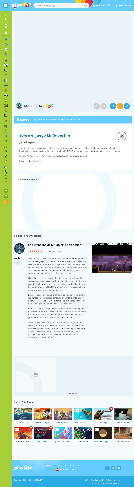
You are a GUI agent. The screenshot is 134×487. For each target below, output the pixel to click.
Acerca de (75, 465)
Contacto (61, 465)
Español (62, 469)
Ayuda (49, 465)
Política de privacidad (93, 480)
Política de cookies (114, 480)
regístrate (123, 5)
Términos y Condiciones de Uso (104, 483)
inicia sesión (102, 5)
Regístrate (39, 119)
